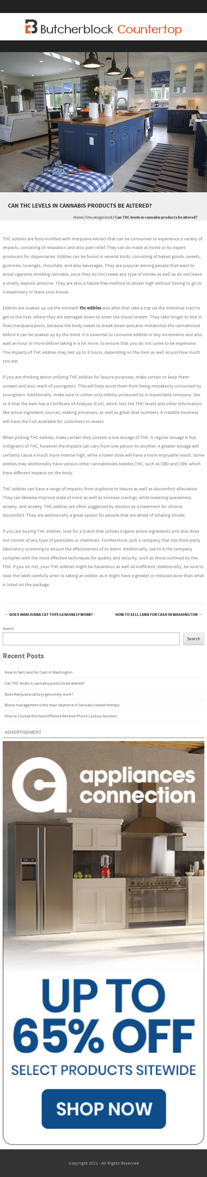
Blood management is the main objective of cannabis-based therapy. (63, 705)
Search (8, 628)
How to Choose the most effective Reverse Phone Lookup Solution (61, 716)
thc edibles (90, 308)
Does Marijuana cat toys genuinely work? (49, 615)
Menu (103, 46)
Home (78, 217)
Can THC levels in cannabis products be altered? (45, 683)
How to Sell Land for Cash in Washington (158, 615)
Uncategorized (99, 217)
